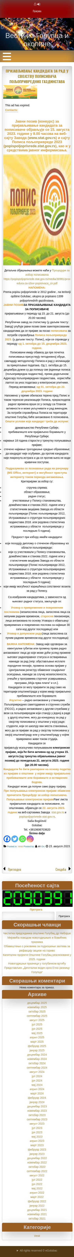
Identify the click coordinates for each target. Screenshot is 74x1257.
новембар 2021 (37, 1214)
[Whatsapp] (22, 838)
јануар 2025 (36, 1050)
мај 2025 (37, 1033)
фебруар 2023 (37, 1149)
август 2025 (37, 1020)
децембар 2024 (37, 1054)
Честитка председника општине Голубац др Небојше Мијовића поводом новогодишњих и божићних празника (37, 937)
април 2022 (37, 1192)
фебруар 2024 (37, 1097)
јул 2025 (37, 1024)
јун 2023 (37, 1132)
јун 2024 (37, 1080)
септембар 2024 (37, 1067)
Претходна (14, 869)
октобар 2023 (36, 1115)
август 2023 (37, 1123)
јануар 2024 (36, 1102)
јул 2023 (37, 1128)
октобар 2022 (36, 1166)
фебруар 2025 (37, 1046)
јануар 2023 (36, 1153)
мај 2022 (37, 1188)
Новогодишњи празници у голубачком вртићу (37, 963)
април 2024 (37, 1089)
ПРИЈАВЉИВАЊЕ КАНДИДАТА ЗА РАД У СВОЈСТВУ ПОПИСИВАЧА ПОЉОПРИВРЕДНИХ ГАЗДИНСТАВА (37, 76)
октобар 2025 (36, 1011)
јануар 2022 (36, 1205)
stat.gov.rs (58, 812)
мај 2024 (37, 1084)
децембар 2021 (37, 1210)
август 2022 (37, 1175)
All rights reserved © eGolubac (38, 1250)
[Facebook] (7, 838)
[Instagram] (30, 838)
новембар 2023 (37, 1110)
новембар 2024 (37, 1059)
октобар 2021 (36, 1218)
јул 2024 (37, 1076)
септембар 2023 (37, 1119)
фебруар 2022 (37, 1201)
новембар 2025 (37, 1007)
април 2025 (37, 1037)
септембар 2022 (37, 1171)
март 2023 (36, 1145)
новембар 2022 (37, 1162)
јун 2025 (37, 1028)
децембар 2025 (37, 1002)
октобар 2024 (36, 1063)
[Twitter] (14, 838)
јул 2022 (37, 1179)
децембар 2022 (37, 1158)
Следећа (60, 869)
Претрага (36, 909)
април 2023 (37, 1140)
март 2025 (36, 1041)
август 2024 (37, 1071)
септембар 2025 (37, 1015)
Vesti (20, 846)
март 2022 (36, 1197)
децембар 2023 (37, 1106)
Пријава (37, 11)
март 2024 (36, 1093)
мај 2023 (37, 1136)
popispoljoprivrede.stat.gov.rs (30, 146)
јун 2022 (37, 1184)
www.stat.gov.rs (42, 138)
